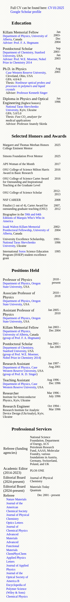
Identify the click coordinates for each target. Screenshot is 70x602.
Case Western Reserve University (26, 72)
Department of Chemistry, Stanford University (18, 349)
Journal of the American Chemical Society (16, 507)
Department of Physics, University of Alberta (17, 333)
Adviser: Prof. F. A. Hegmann (20, 42)
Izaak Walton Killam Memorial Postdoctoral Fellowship (21, 228)
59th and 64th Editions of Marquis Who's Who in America (23, 218)
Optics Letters (14, 522)
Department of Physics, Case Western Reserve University (20, 369)
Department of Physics (16, 283)
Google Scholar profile (25, 12)
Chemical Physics (17, 596)
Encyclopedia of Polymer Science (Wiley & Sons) (16, 588)
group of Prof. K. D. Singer (20, 374)
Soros (22, 251)
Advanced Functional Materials (12, 546)
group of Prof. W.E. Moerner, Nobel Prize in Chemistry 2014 (21, 356)
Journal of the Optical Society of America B (17, 577)
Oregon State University (22, 285)
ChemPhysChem (16, 553)
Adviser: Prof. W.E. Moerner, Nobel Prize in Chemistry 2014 (24, 61)
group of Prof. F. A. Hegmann (21, 337)
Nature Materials (16, 499)
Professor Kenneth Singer (32, 92)
